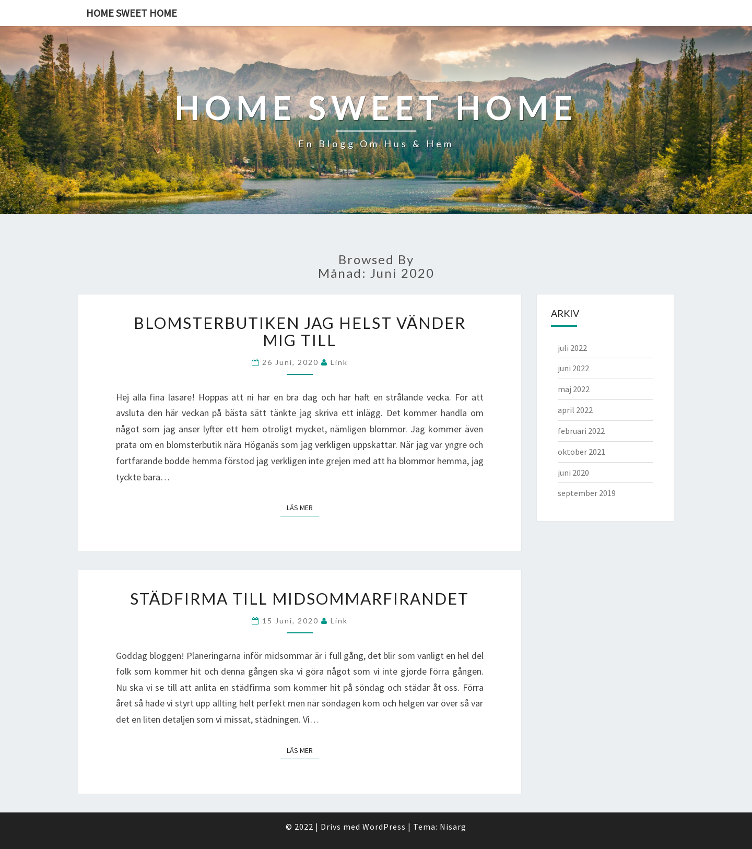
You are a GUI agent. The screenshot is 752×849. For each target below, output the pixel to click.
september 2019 (587, 493)
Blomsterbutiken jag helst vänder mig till (300, 331)
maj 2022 (574, 389)
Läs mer (303, 507)
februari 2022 (581, 431)
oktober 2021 (581, 451)
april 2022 (575, 410)
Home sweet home (131, 12)
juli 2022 (572, 348)
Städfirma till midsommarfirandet (299, 598)
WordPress (384, 826)
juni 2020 (573, 472)
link (339, 362)
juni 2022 (573, 368)
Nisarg (453, 826)
